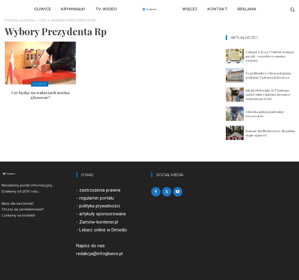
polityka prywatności (99, 206)
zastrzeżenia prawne (100, 190)
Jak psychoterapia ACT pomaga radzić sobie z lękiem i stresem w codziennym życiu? (268, 94)
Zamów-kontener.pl (98, 222)
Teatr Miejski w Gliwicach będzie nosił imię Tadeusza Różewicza (268, 75)
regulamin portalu (96, 198)
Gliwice (39, 84)
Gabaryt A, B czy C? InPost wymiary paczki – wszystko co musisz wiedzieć (270, 56)
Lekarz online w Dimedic (103, 230)
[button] (292, 9)
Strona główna (19, 20)
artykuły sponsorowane (102, 214)
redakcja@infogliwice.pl (99, 253)
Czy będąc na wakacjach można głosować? (40, 95)
